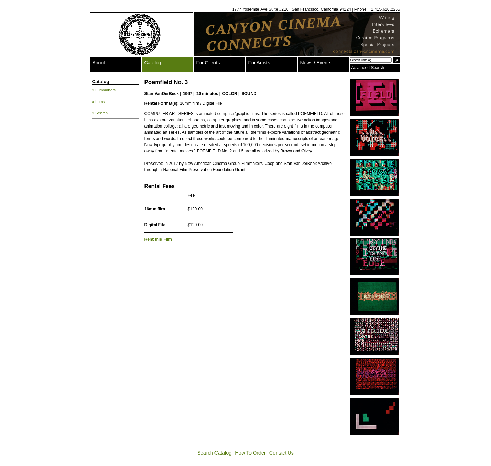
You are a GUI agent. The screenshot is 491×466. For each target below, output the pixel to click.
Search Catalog (214, 453)
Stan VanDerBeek (161, 93)
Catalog (152, 62)
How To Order (250, 453)
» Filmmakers (104, 90)
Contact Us (281, 453)
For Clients (208, 62)
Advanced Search (367, 67)
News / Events (315, 62)
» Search (100, 113)
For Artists (259, 62)
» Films (98, 101)
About (99, 62)
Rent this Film (158, 239)
